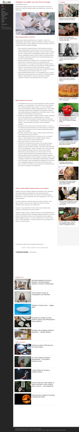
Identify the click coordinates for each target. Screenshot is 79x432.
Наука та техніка (4, 14)
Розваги (3, 16)
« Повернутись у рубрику (22, 252)
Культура (3, 11)
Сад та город (4, 18)
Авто (2, 4)
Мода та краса (4, 12)
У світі (2, 22)
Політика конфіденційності (7, 28)
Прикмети (34, 247)
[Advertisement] (35, 89)
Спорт (2, 19)
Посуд (38, 247)
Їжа (2, 10)
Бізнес (2, 6)
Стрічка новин (32, 252)
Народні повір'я (44, 247)
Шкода (28, 247)
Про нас (3, 26)
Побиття (24, 247)
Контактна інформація (6, 27)
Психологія (3, 15)
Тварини (3, 20)
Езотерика (24, 4)
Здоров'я (3, 8)
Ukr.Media (34, 45)
